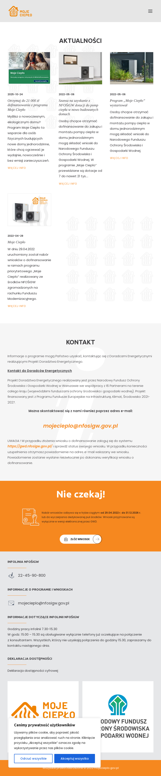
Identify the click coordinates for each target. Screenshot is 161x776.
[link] (20, 11)
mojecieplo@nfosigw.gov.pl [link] (80, 425)
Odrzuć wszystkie (33, 758)
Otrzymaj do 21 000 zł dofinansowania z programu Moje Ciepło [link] (28, 105)
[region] (54, 743)
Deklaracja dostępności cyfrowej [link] (33, 670)
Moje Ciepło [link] (19, 243)
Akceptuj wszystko (75, 758)
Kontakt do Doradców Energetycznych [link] (34, 371)
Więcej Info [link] (17, 168)
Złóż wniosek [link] (82, 544)
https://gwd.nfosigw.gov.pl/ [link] (35, 446)
